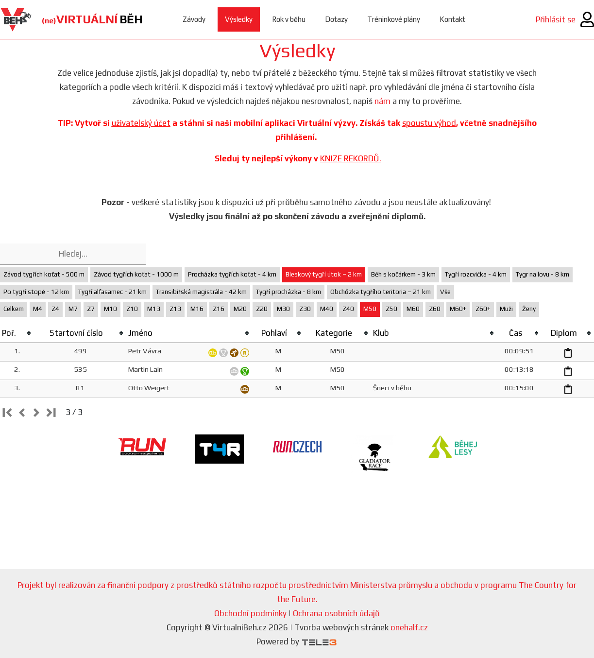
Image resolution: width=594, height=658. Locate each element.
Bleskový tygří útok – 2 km (324, 274)
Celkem (13, 308)
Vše (445, 291)
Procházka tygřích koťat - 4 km (232, 274)
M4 (37, 308)
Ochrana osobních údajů (336, 613)
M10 (110, 308)
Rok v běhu (288, 19)
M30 (283, 308)
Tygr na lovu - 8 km (542, 274)
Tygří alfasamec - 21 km (112, 291)
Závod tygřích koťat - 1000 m (136, 274)
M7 (73, 308)
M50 (369, 308)
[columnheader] (17, 333)
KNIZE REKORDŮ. (350, 158)
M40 (326, 308)
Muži (506, 308)
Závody (194, 19)
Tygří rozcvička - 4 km (476, 274)
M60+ (458, 308)
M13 (153, 308)
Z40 (348, 308)
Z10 (132, 308)
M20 (240, 308)
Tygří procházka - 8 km (288, 291)
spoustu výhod (429, 123)
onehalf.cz (409, 627)
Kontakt (452, 19)
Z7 (91, 308)
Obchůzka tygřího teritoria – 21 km (380, 291)
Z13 (175, 308)
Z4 (55, 308)
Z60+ (483, 308)
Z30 (305, 308)
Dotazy (336, 19)
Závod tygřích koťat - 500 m (44, 274)
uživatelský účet (141, 123)
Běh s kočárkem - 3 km (403, 274)
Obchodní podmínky (250, 613)
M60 (413, 308)
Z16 (218, 308)
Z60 (435, 308)
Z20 (262, 308)
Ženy (529, 308)
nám (382, 101)
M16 (197, 308)
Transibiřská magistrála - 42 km (201, 291)
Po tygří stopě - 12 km (36, 291)
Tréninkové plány (393, 19)
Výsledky (239, 19)
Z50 (391, 308)
